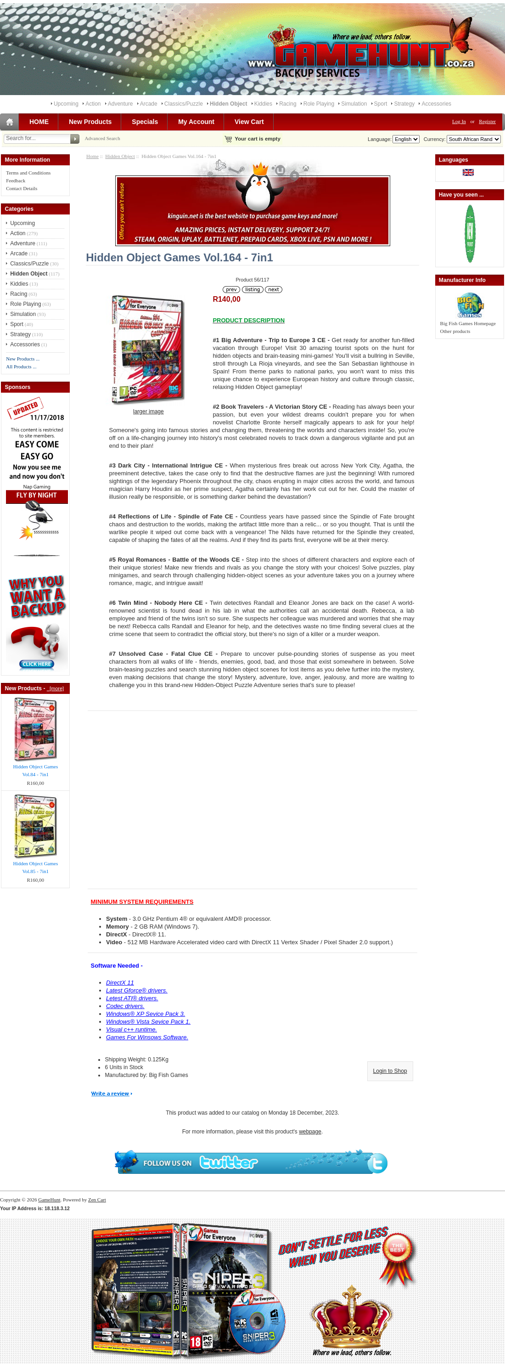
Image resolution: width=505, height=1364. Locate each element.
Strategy (404, 104)
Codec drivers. (125, 1006)
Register (487, 121)
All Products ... (21, 366)
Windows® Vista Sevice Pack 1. (148, 1021)
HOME (39, 121)
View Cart (249, 121)
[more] (55, 688)
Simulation (354, 104)
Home (92, 156)
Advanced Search (102, 138)
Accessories (436, 104)
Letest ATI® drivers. (132, 998)
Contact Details (21, 188)
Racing (287, 104)
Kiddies (263, 104)
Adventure (120, 104)
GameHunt (49, 1199)
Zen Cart (97, 1199)
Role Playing (318, 104)
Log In (459, 121)
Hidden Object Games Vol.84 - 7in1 (35, 770)
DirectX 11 (120, 982)
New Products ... (22, 358)
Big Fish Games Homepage (468, 323)
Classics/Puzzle (183, 104)
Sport (380, 104)
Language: (380, 139)
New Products (90, 121)
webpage (310, 1131)
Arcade (148, 104)
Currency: (433, 139)
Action (93, 104)
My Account (196, 121)
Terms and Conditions (28, 172)
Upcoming (66, 104)
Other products (455, 331)
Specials (145, 121)
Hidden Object (120, 156)
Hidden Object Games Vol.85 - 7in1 (35, 867)
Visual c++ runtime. (131, 1029)
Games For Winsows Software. (147, 1037)
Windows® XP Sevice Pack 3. (145, 1013)
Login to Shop (390, 1071)
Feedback (15, 180)
